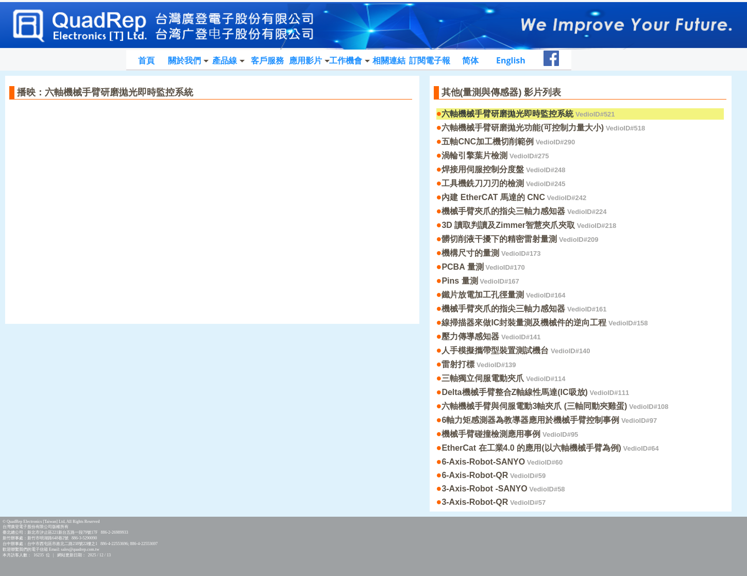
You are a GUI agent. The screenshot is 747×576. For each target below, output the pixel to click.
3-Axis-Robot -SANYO (503, 488)
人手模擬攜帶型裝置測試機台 (516, 350)
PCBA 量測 (483, 266)
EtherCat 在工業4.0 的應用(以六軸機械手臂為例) (550, 447)
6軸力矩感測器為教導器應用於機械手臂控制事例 (549, 420)
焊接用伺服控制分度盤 (503, 169)
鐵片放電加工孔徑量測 (503, 294)
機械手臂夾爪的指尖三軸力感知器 (524, 211)
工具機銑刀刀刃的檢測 (503, 183)
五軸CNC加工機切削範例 (508, 141)
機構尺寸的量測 (491, 253)
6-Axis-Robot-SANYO (502, 461)
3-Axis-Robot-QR (494, 502)
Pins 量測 (480, 280)
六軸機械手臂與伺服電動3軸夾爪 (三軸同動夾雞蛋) (555, 406)
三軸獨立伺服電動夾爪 (503, 378)
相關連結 (388, 60)
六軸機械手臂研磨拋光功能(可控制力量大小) (543, 127)
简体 (470, 60)
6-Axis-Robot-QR (494, 475)
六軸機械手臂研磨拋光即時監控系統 (528, 113)
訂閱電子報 (429, 60)
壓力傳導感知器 (491, 336)
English (510, 60)
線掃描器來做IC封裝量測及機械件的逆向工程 (545, 322)
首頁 (146, 60)
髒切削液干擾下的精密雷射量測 (520, 239)
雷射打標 (479, 364)
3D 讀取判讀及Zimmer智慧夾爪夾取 (529, 225)
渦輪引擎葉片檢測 (495, 155)
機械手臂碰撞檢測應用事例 (510, 434)
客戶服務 (267, 60)
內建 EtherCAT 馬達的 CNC (514, 197)
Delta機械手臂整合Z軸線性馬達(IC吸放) (535, 392)
